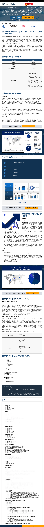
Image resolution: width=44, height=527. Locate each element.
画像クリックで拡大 (22, 202)
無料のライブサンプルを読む (11, 526)
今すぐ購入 (12, 17)
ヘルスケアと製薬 (8, 7)
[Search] (40, 1)
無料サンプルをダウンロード (29, 17)
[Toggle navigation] (41, 4)
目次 (19, 17)
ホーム (3, 7)
